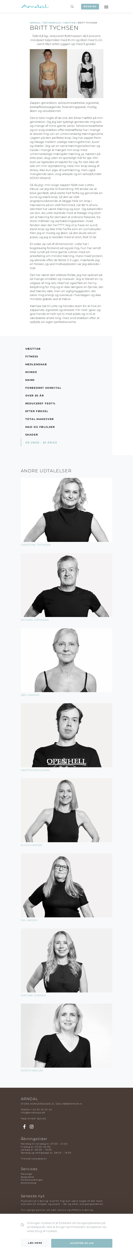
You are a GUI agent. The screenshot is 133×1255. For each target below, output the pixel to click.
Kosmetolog (28, 1182)
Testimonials (52, 22)
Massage (26, 1174)
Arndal (35, 22)
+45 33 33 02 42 (41, 1109)
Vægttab (69, 22)
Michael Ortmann (35, 619)
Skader (31, 434)
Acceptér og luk (82, 1243)
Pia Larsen (29, 920)
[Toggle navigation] (106, 6)
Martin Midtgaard (35, 770)
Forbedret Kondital (43, 387)
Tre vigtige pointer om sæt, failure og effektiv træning (57, 1210)
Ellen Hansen (31, 845)
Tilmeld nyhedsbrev (34, 1158)
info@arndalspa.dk (33, 1112)
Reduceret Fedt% (40, 403)
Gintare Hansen (33, 995)
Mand (30, 380)
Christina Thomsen (36, 544)
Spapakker (28, 1177)
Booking (90, 6)
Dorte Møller (32, 1070)
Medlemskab (36, 364)
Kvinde (31, 372)
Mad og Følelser (40, 427)
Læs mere (35, 1243)
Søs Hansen (30, 695)
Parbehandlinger (32, 1179)
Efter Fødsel (36, 411)
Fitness (31, 356)
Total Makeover (39, 419)
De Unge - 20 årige (41, 442)
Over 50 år (34, 395)
